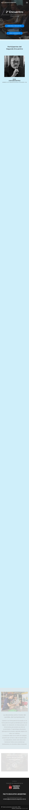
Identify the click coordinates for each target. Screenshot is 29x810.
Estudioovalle (24, 807)
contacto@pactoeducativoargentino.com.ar (14, 798)
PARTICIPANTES (14, 29)
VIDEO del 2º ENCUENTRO (14, 25)
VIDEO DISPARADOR (14, 33)
